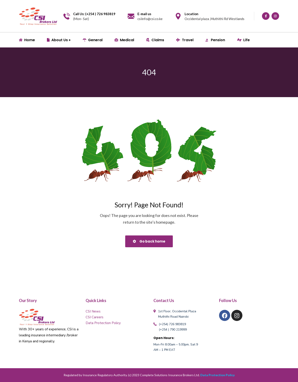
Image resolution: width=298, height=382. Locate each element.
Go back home (149, 241)
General (93, 40)
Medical (124, 40)
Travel (184, 40)
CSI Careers (94, 317)
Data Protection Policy (103, 323)
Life (243, 40)
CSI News (93, 311)
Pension (215, 40)
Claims (155, 40)
